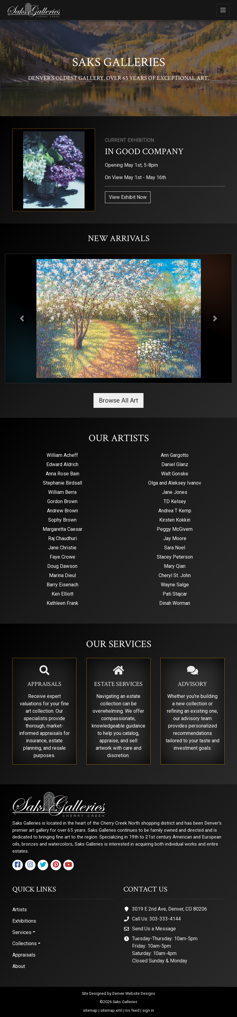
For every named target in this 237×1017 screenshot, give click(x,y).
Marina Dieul (62, 575)
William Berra (62, 492)
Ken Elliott (62, 594)
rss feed (132, 1010)
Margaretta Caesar (62, 529)
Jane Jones (174, 492)
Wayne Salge (175, 585)
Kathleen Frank (62, 603)
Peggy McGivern (175, 529)
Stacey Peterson (175, 557)
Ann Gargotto (175, 455)
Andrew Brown (62, 511)
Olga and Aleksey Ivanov (174, 483)
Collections (24, 943)
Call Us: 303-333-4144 (156, 919)
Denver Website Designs (133, 993)
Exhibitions (24, 921)
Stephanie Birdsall (62, 483)
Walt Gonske (174, 474)
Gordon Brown (62, 501)
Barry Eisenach (62, 585)
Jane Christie (62, 548)
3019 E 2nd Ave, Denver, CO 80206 (169, 909)
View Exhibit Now (128, 197)
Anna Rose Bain (62, 474)
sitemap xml (111, 1010)
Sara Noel (174, 548)
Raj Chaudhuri (62, 538)
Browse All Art (118, 400)
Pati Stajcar (175, 594)
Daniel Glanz (174, 464)
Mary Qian (174, 566)
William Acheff (62, 455)
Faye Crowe (62, 557)
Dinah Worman (174, 603)
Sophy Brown (62, 520)
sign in (148, 1010)
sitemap (90, 1010)
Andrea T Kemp (174, 511)
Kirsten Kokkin (174, 520)
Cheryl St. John (175, 575)
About (18, 966)
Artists (19, 909)
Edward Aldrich (62, 464)
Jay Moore (174, 538)
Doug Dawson (62, 566)
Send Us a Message (154, 929)
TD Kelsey (175, 501)
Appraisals (23, 955)
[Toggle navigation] (223, 10)
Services (21, 932)
